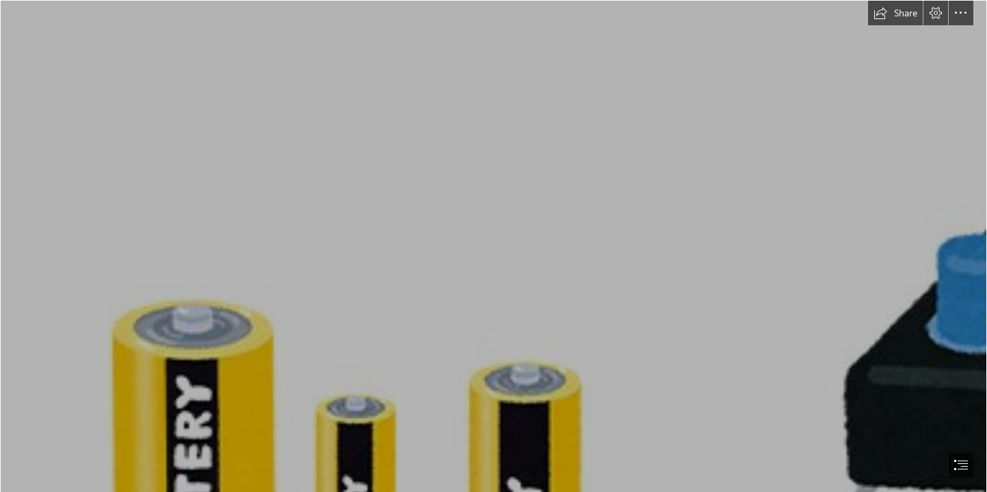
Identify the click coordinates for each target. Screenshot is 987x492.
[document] (493, 246)
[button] (895, 13)
